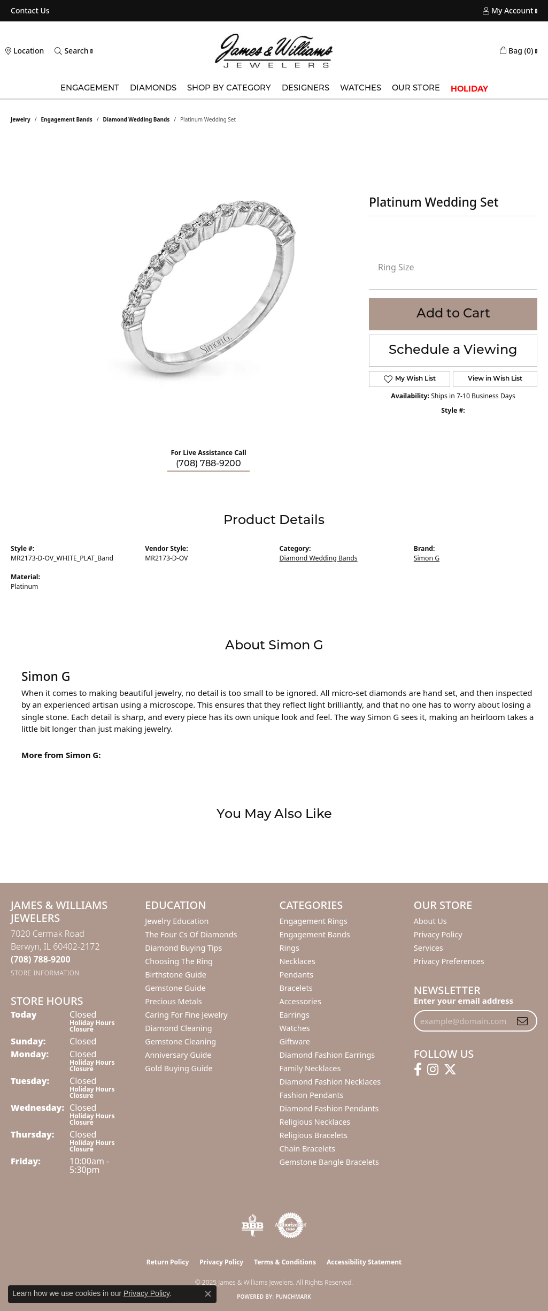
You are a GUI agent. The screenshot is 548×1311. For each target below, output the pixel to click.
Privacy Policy (438, 934)
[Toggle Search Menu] (71, 51)
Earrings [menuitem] (295, 1015)
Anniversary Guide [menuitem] (178, 1055)
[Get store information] (45, 972)
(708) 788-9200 (208, 464)
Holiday (469, 89)
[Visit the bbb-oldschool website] (252, 1225)
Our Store (416, 89)
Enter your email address (463, 1000)
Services (428, 948)
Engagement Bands (66, 119)
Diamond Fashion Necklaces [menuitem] (330, 1082)
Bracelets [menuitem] (296, 988)
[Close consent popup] (208, 1294)
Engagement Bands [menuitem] (315, 934)
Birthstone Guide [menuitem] (175, 974)
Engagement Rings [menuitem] (314, 921)
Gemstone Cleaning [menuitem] (180, 1041)
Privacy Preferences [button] (449, 961)
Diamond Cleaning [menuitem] (178, 1028)
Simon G (426, 558)
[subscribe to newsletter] (522, 1020)
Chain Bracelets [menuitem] (307, 1148)
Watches (360, 89)
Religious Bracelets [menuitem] (314, 1135)
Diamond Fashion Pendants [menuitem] (329, 1108)
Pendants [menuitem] (297, 974)
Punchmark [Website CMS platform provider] (293, 1296)
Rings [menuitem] (289, 948)
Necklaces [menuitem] (297, 961)
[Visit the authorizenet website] (290, 1225)
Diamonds (153, 89)
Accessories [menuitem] (300, 1001)
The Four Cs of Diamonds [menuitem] (191, 934)
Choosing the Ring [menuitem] (179, 961)
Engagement (89, 89)
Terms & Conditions (285, 1262)
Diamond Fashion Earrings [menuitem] (327, 1055)
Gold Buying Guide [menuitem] (178, 1068)
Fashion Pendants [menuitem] (312, 1095)
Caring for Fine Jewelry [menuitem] (186, 1015)
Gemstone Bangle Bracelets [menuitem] (329, 1162)
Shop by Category (229, 89)
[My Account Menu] (508, 10)
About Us (430, 921)
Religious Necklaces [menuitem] (315, 1122)
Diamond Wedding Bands (136, 119)
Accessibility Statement (364, 1262)
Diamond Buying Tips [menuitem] (183, 948)
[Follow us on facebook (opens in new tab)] (418, 1069)
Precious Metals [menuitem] (173, 1001)
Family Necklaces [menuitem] (310, 1068)
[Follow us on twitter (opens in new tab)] (450, 1069)
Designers (305, 89)
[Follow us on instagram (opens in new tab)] (432, 1069)
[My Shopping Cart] (516, 51)
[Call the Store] (41, 959)
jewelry (20, 119)
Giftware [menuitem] (295, 1041)
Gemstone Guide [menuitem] (175, 988)
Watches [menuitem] (295, 1028)
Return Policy (167, 1262)
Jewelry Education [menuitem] (177, 921)
